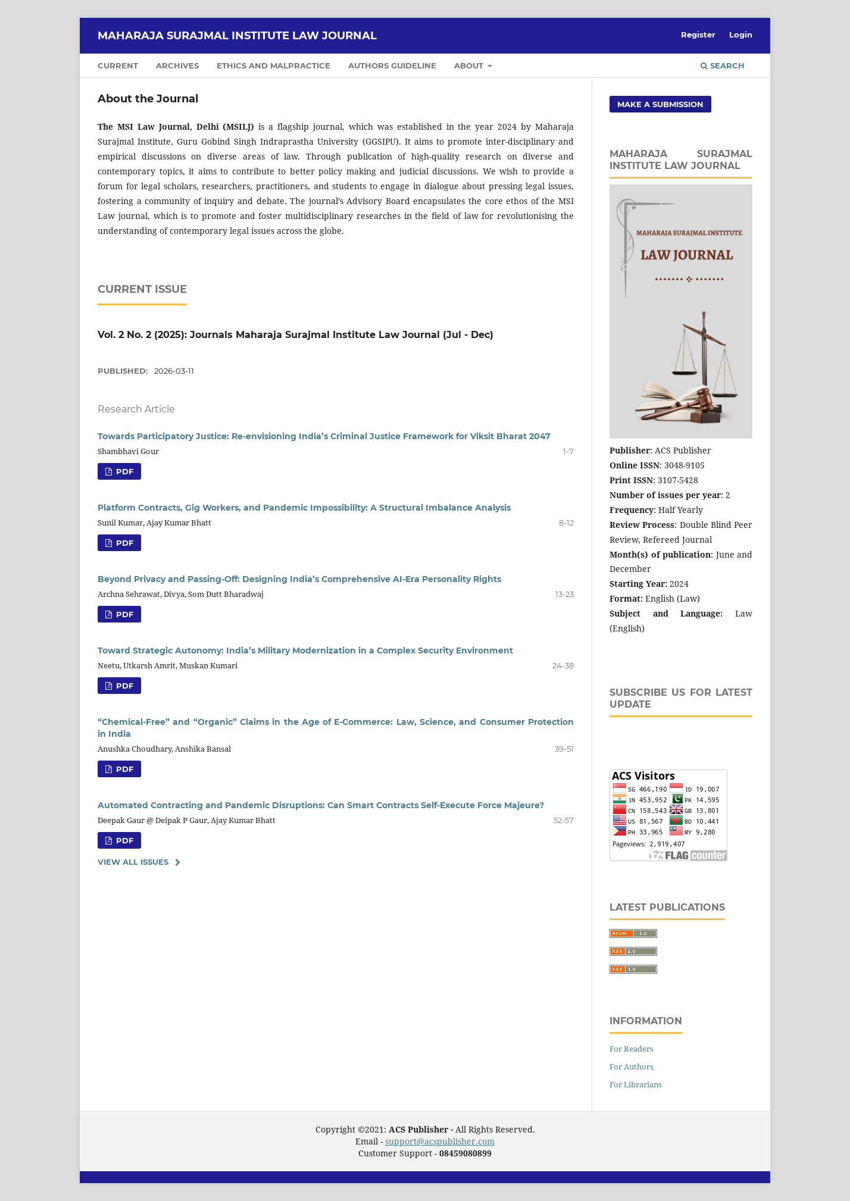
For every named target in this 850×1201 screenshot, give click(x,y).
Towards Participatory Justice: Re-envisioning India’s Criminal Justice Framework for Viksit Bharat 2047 (324, 436)
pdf (123, 471)
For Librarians (636, 1084)
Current (118, 65)
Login (740, 34)
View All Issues (133, 862)
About (470, 65)
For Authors (632, 1066)
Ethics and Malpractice (273, 65)
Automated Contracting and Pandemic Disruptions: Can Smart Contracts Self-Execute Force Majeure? (321, 805)
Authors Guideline (392, 65)
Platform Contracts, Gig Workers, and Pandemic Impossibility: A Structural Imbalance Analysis (304, 507)
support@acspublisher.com (440, 1141)
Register (698, 34)
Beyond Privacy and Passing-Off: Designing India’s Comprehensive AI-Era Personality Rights (299, 579)
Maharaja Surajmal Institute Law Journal (237, 35)
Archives (177, 65)
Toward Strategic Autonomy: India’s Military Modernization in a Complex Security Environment (305, 650)
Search (723, 65)
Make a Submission (660, 104)
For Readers (632, 1048)
